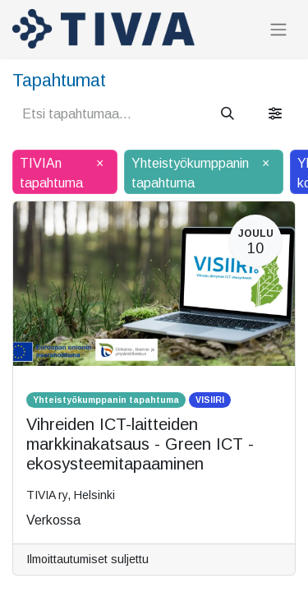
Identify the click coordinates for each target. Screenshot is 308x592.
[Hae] (227, 114)
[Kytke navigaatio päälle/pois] (278, 29)
